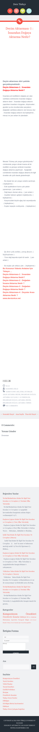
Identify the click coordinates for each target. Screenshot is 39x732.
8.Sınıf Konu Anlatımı (15, 392)
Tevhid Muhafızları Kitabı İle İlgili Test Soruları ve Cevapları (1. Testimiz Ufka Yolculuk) (16, 501)
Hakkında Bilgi (12, 389)
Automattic (16, 725)
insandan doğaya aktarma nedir (17, 400)
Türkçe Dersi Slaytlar (12, 622)
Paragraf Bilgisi (23, 620)
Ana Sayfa (20, 414)
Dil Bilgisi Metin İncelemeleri (13, 703)
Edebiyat (23, 617)
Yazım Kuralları (8, 687)
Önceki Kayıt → (31, 414)
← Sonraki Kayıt (7, 414)
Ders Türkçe (19, 4)
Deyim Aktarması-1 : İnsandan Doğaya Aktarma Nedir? (19, 32)
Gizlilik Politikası (9, 690)
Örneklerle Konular (11, 617)
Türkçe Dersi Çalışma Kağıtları (14, 709)
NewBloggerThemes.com (19, 728)
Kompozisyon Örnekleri (19, 613)
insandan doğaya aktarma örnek (17, 403)
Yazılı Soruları (8, 681)
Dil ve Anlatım (31, 617)
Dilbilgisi (6, 701)
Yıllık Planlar (7, 684)
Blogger (19, 723)
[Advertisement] (19, 60)
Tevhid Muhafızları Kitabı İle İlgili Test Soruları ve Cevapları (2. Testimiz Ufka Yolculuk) (16, 589)
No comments (12, 406)
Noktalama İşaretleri (10, 620)
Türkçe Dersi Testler (10, 698)
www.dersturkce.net (11, 298)
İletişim (5, 692)
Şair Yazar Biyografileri (25, 622)
